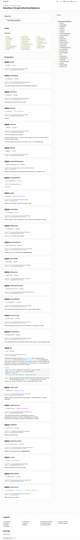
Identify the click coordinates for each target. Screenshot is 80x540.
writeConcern (41, 47)
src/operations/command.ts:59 (16, 155)
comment (8, 43)
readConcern (41, 38)
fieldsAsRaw (25, 36)
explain (8, 49)
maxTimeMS (25, 41)
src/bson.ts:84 (12, 169)
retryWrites (40, 41)
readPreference (42, 39)
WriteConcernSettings (31, 490)
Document (19, 181)
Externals (74, 1)
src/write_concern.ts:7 (14, 494)
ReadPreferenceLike (22, 408)
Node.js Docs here (32, 359)
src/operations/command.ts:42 (16, 395)
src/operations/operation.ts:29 (16, 465)
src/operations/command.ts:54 (16, 132)
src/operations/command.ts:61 (16, 279)
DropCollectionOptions (15, 5)
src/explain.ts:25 (13, 200)
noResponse (25, 43)
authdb (8, 36)
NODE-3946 (27, 379)
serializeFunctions (42, 43)
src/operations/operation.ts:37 (16, 293)
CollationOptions (19, 111)
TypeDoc (14, 538)
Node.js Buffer (27, 358)
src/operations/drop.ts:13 (15, 184)
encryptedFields (10, 47)
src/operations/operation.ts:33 (16, 413)
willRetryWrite (41, 46)
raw (39, 36)
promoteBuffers (26, 46)
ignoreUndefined (26, 39)
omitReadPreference (27, 44)
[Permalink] (15, 62)
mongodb (5, 1)
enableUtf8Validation (11, 46)
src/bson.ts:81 (12, 355)
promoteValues (26, 49)
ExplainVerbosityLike (18, 196)
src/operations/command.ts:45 (16, 266)
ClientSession (16, 460)
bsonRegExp (9, 38)
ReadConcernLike (19, 390)
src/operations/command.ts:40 (16, 233)
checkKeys (9, 39)
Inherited (67, 1)
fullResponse (25, 38)
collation (8, 41)
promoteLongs (25, 47)
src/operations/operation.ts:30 (16, 481)
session (40, 44)
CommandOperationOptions (13, 19)
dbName (8, 44)
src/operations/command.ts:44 (16, 115)
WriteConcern (19, 490)
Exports (59, 15)
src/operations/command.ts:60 (16, 69)
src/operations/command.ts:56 (16, 432)
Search (57, 1)
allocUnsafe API (8, 359)
